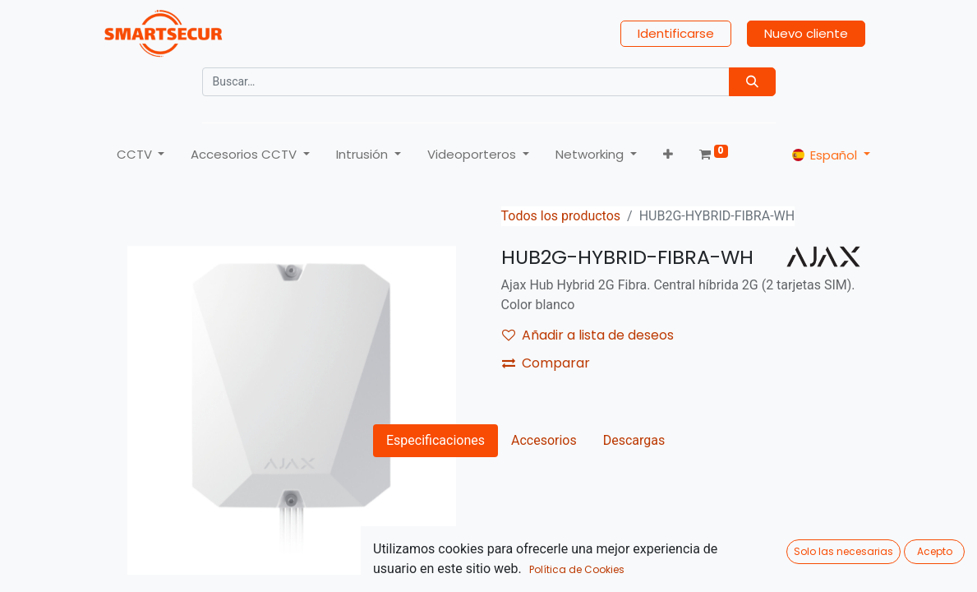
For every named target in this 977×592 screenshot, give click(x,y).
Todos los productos (561, 216)
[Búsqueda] (752, 81)
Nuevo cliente (806, 33)
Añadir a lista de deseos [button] (588, 335)
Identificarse (676, 33)
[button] (668, 155)
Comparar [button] (546, 363)
